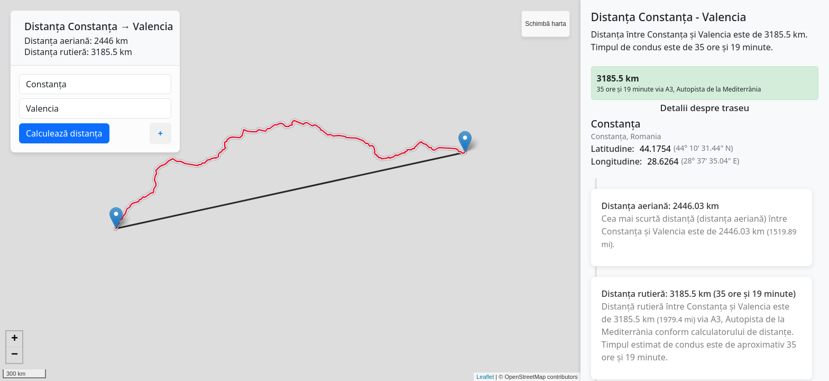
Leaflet (485, 377)
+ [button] (14, 339)
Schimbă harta (545, 24)
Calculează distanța (64, 133)
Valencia (153, 26)
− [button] (14, 355)
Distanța (44, 26)
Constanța (92, 26)
